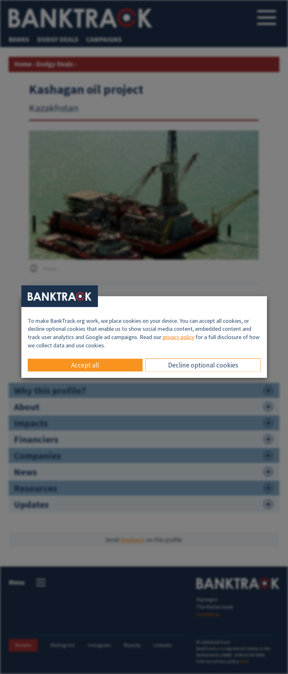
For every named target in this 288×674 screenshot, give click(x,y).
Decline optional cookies (203, 365)
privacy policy (178, 337)
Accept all (85, 365)
